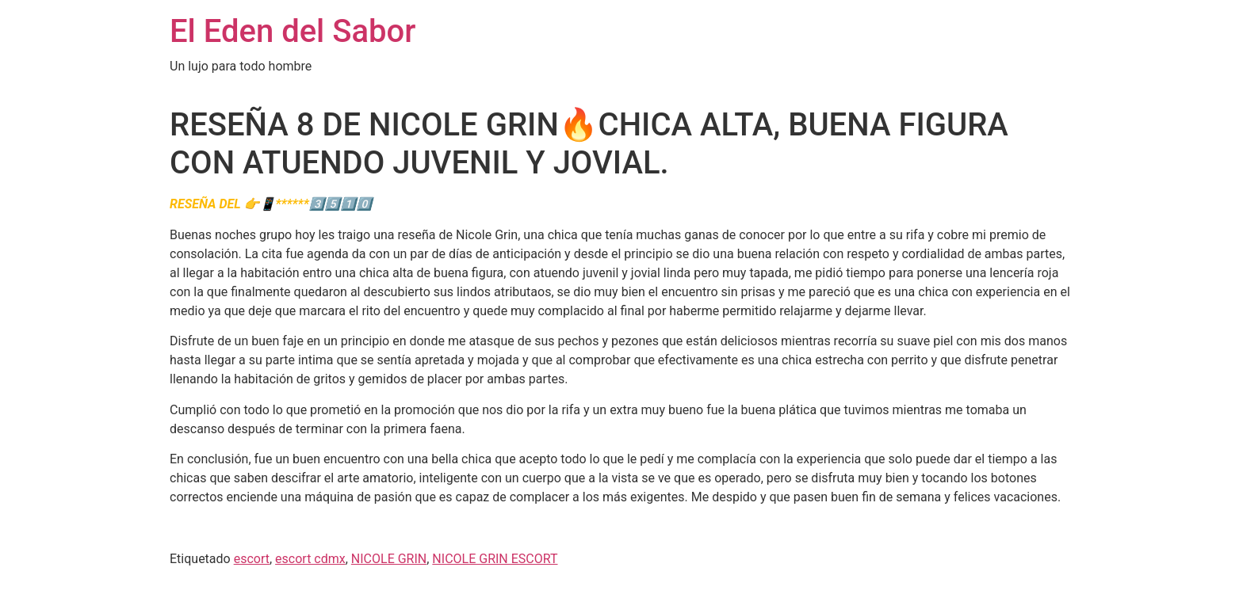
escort (252, 558)
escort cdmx (310, 558)
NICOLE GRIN (388, 558)
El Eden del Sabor (292, 31)
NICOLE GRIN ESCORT (494, 558)
